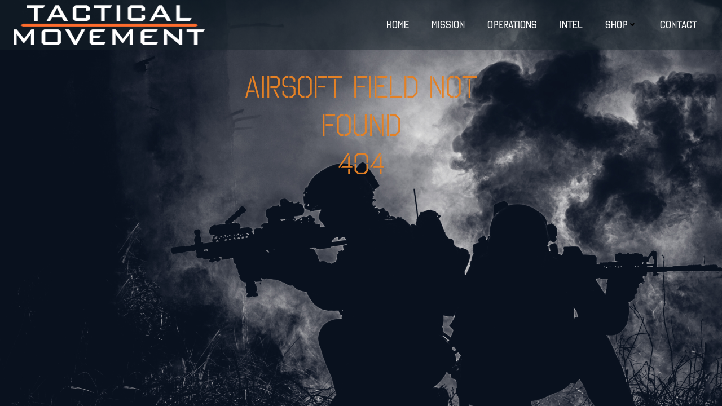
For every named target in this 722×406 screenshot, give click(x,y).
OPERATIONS (512, 24)
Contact (678, 24)
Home (397, 24)
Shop (621, 24)
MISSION (448, 24)
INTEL (571, 24)
